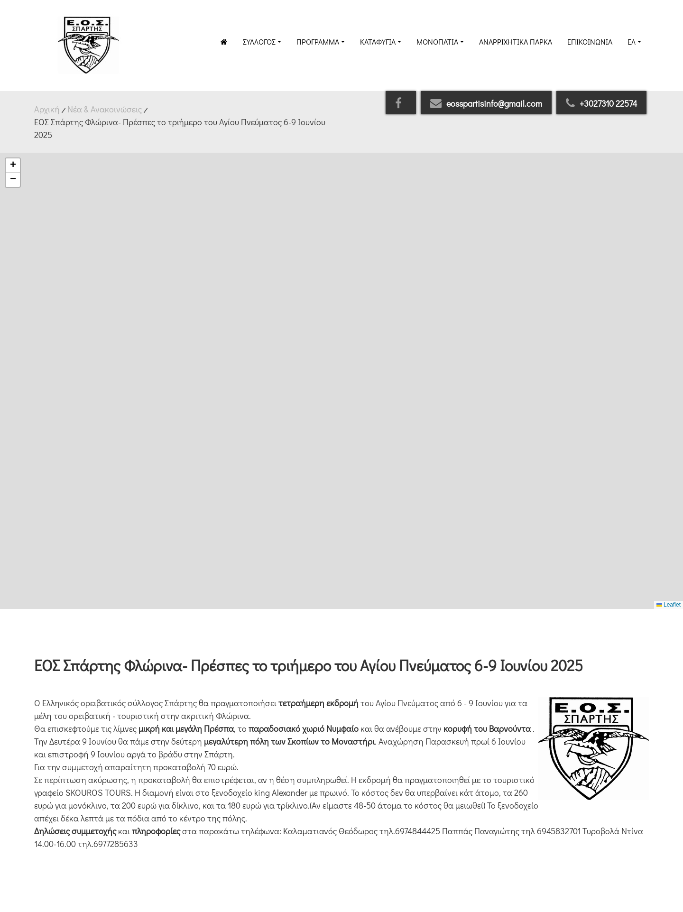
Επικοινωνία (589, 41)
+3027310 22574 (601, 103)
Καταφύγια (378, 41)
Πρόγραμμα (317, 41)
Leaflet (668, 604)
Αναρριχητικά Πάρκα (515, 41)
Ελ (632, 41)
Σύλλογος (259, 41)
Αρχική (47, 109)
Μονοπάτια (437, 41)
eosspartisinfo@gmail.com (486, 103)
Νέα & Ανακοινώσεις (104, 109)
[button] (13, 165)
